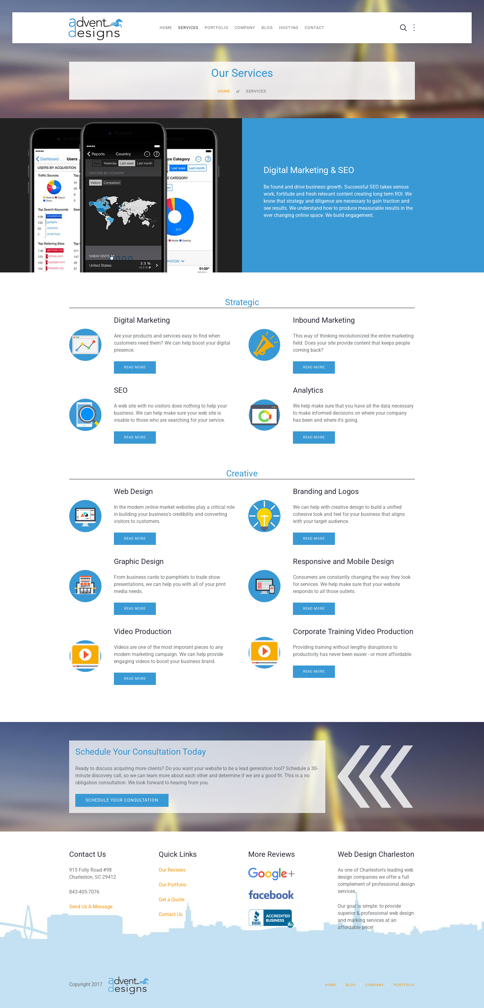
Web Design (133, 491)
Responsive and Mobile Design (343, 561)
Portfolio (216, 27)
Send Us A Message (90, 907)
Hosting (288, 27)
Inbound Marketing (324, 320)
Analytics (308, 390)
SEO (121, 390)
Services (188, 27)
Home (166, 27)
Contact (314, 27)
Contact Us (170, 914)
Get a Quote (171, 899)
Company (245, 27)
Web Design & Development (119, 258)
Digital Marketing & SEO (113, 258)
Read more (135, 367)
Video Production (142, 631)
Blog (267, 27)
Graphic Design (139, 561)
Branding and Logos (326, 491)
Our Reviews (172, 870)
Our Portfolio (172, 885)
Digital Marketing (142, 320)
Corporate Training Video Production (353, 631)
